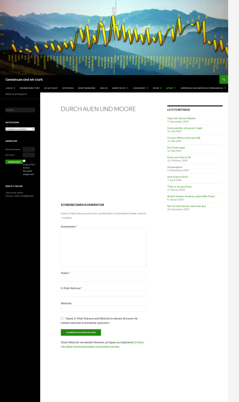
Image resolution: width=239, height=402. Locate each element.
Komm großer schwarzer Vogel (184, 127)
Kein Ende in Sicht (177, 176)
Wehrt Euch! (119, 88)
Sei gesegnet (174, 166)
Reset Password (86, 88)
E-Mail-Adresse (71, 288)
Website (66, 303)
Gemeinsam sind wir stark (24, 79)
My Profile (68, 88)
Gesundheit (139, 88)
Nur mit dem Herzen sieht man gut (186, 206)
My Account (51, 88)
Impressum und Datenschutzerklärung (202, 88)
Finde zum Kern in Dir (179, 157)
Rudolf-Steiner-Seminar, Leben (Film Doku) (191, 196)
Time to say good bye (179, 186)
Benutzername (12, 149)
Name (65, 273)
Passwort (9, 155)
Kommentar (69, 226)
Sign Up (104, 88)
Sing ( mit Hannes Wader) (181, 118)
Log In (9, 88)
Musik (156, 88)
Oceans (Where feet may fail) (183, 137)
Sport (170, 88)
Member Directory (30, 88)
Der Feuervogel (176, 147)
